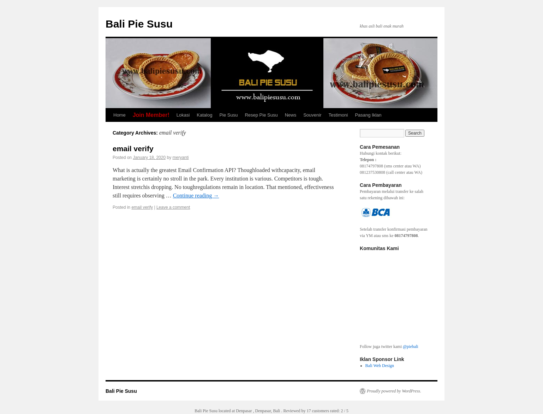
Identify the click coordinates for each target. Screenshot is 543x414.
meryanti (181, 157)
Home (119, 115)
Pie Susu (228, 115)
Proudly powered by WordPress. (394, 391)
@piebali (410, 346)
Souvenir (312, 115)
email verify (133, 148)
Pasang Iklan (368, 115)
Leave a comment (173, 207)
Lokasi (183, 115)
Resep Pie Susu (261, 115)
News (291, 115)
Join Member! (151, 115)
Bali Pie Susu (139, 24)
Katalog (204, 115)
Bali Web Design (379, 365)
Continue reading (196, 196)
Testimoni (338, 115)
